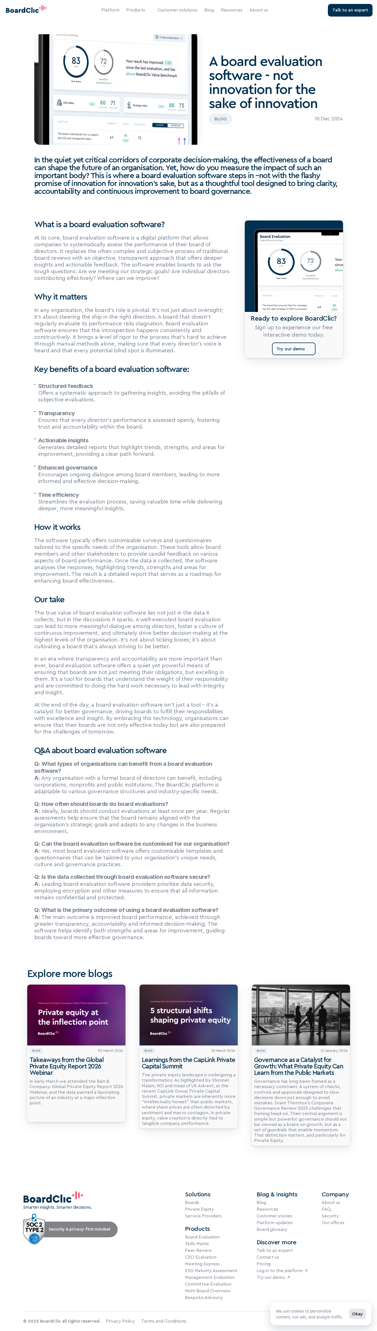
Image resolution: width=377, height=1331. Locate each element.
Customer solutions (177, 10)
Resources (232, 10)
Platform (110, 10)
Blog (209, 10)
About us (259, 10)
